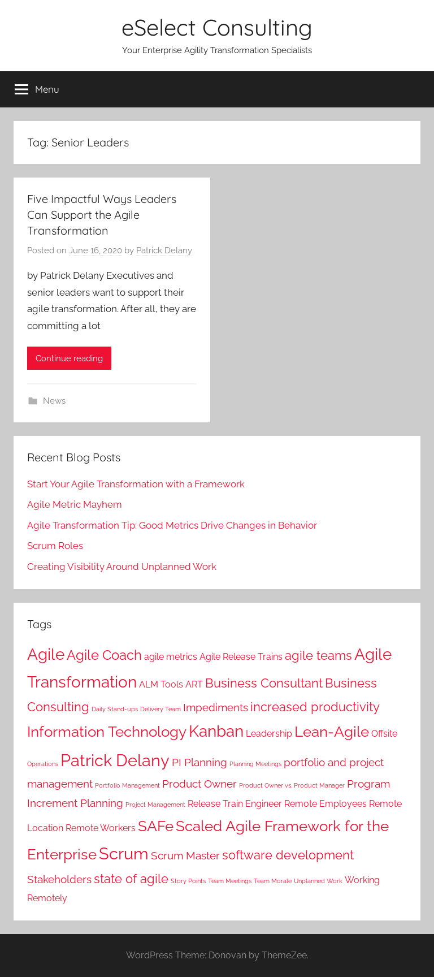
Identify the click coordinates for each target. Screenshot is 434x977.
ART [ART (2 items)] (194, 684)
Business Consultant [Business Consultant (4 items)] (264, 683)
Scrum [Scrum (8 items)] (124, 853)
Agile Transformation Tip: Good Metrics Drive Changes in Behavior (172, 525)
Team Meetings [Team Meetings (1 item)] (229, 880)
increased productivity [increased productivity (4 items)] (315, 706)
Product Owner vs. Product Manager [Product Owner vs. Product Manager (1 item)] (292, 785)
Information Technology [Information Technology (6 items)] (106, 731)
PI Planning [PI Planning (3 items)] (199, 762)
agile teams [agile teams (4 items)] (318, 655)
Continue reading (69, 358)
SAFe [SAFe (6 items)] (155, 826)
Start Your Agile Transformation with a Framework (136, 484)
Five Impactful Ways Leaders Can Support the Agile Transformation (101, 214)
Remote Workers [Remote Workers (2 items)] (101, 828)
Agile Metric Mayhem (74, 504)
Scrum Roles (55, 545)
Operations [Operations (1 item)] (42, 763)
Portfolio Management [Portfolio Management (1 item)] (127, 785)
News (54, 401)
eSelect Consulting (217, 27)
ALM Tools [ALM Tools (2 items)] (161, 684)
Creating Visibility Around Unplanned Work (121, 566)
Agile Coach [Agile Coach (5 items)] (104, 655)
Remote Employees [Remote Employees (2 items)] (325, 803)
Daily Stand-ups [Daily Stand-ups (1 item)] (115, 709)
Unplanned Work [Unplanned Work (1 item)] (318, 880)
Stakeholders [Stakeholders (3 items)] (59, 879)
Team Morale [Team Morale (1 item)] (273, 880)
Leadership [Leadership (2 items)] (269, 733)
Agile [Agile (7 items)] (45, 654)
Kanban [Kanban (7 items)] (216, 731)
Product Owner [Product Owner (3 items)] (199, 783)
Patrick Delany (164, 250)
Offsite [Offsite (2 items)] (384, 733)
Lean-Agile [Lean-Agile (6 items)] (331, 731)
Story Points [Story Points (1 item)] (188, 880)
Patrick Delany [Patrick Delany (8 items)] (115, 760)
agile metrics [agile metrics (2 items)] (170, 656)
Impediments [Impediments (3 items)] (215, 707)
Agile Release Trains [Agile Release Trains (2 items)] (241, 656)
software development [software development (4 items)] (288, 855)
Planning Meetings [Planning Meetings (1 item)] (255, 763)
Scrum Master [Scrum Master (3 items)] (185, 855)
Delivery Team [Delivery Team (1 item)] (160, 709)
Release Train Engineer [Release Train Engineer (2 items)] (235, 803)
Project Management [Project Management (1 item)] (155, 804)
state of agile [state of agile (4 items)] (131, 878)
